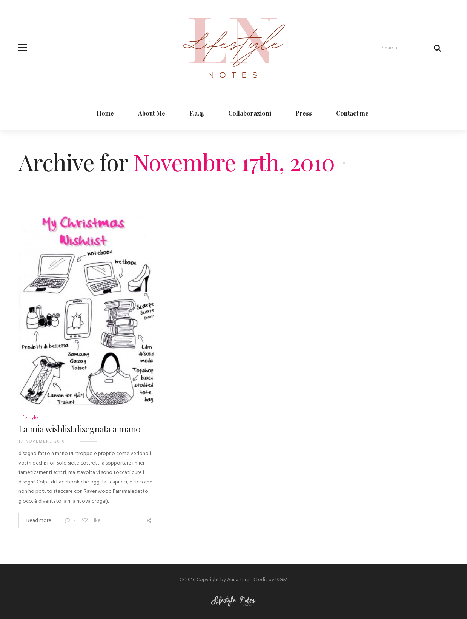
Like (91, 520)
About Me (151, 113)
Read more (38, 520)
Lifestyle (28, 418)
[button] (22, 43)
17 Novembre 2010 (41, 441)
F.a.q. (196, 113)
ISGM (281, 580)
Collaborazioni (249, 113)
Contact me (352, 113)
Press (303, 113)
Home (105, 113)
